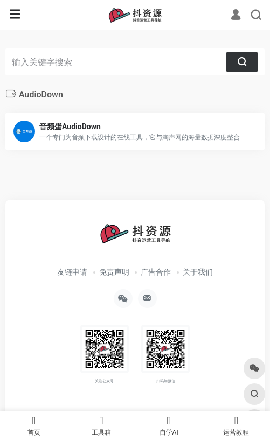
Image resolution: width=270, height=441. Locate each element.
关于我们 (198, 272)
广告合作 (156, 272)
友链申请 (72, 272)
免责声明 (114, 272)
